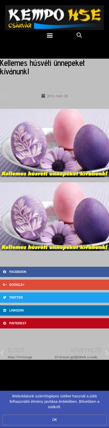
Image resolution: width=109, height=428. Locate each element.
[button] (50, 35)
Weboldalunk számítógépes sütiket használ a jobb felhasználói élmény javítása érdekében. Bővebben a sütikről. (54, 401)
